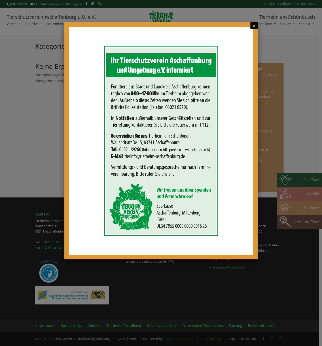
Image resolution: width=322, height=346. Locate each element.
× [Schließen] (254, 25)
